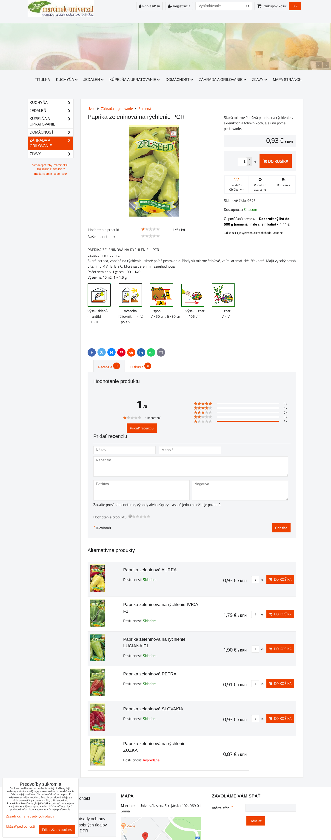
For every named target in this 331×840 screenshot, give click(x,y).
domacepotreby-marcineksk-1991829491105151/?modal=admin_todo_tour (51, 169)
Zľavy (259, 80)
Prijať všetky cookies (57, 829)
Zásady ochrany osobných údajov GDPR (92, 825)
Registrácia (179, 6)
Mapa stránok (287, 80)
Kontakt (83, 798)
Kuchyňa (66, 80)
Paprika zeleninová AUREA (150, 569)
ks (257, 579)
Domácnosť (179, 80)
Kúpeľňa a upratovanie (134, 80)
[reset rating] (130, 516)
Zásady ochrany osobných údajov (30, 816)
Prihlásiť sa (149, 6)
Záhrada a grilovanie (222, 80)
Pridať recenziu (142, 428)
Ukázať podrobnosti (20, 827)
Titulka (42, 80)
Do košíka (275, 161)
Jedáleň (93, 80)
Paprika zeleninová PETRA (149, 673)
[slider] (150, 229)
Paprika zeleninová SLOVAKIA (153, 708)
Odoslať (281, 528)
